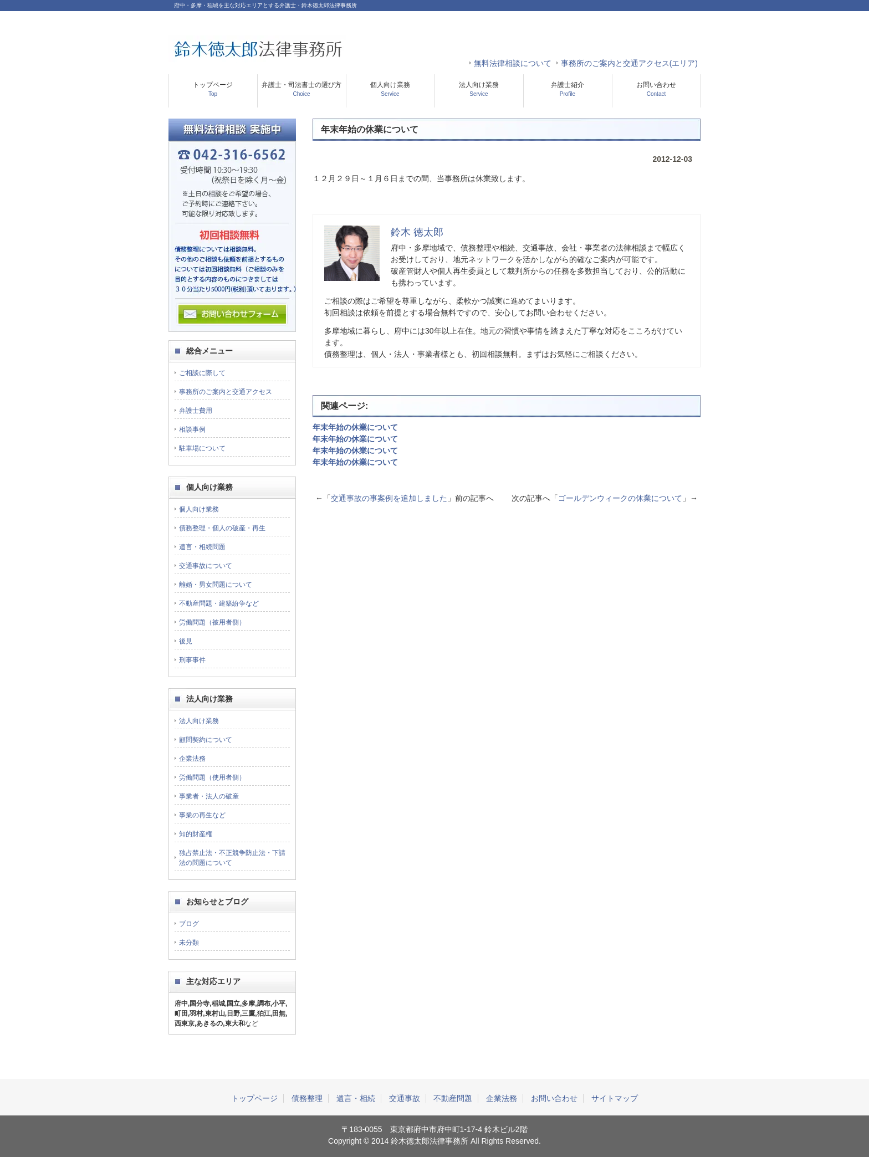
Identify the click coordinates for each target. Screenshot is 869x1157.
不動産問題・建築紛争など (219, 603)
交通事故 (404, 1098)
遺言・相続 (355, 1098)
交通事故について (205, 566)
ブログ (189, 924)
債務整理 (307, 1098)
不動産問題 (452, 1098)
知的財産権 (195, 834)
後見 (185, 641)
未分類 (189, 942)
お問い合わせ (656, 89)
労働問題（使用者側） (212, 777)
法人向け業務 (479, 89)
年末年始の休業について (355, 427)
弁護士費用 (195, 410)
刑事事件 (192, 660)
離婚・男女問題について (215, 584)
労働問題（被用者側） (212, 622)
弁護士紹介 (567, 89)
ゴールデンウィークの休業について (620, 498)
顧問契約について (205, 740)
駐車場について (202, 448)
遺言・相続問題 (202, 547)
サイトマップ (614, 1098)
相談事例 (192, 429)
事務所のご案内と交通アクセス (225, 392)
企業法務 (192, 758)
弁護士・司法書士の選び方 (301, 89)
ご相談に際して (202, 373)
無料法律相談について (512, 63)
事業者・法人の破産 (209, 796)
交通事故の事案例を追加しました (389, 498)
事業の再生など (202, 815)
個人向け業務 (390, 89)
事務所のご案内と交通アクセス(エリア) (629, 63)
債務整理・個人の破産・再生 (222, 528)
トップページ (213, 89)
